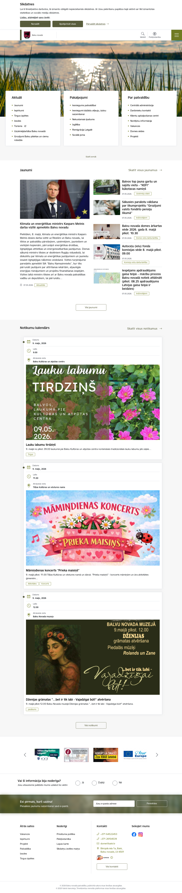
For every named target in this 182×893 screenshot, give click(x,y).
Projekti (24, 843)
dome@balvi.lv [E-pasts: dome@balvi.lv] (108, 843)
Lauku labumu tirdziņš (41, 444)
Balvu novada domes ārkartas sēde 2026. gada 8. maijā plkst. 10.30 (142, 229)
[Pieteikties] (152, 803)
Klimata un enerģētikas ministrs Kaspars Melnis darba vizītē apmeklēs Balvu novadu (52, 225)
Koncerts (45, 584)
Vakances (25, 834)
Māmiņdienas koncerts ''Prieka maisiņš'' (52, 570)
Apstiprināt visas (67, 23)
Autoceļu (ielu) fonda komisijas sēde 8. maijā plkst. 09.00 (142, 249)
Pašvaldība (25, 848)
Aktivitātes (32, 584)
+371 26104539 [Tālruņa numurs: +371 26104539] (109, 838)
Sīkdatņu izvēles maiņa (68, 848)
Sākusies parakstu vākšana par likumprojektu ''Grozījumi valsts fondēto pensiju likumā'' (141, 207)
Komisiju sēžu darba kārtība (135, 262)
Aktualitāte (40, 285)
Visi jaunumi (91, 307)
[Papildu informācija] (111, 857)
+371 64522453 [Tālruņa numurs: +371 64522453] (109, 834)
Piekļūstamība (64, 838)
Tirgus (30, 454)
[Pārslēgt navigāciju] (176, 35)
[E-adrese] (103, 857)
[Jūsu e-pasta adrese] (114, 803)
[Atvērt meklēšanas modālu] (143, 35)
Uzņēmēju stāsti (143, 193)
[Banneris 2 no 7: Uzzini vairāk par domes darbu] (76, 754)
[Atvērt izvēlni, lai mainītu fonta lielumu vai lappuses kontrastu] (154, 35)
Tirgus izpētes (27, 858)
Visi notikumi (91, 725)
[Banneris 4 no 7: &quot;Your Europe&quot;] (135, 754)
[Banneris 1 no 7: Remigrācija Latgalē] (47, 754)
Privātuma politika (66, 834)
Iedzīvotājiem (141, 218)
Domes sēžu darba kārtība (147, 238)
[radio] (79, 782)
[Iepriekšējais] (25, 755)
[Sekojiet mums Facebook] (134, 834)
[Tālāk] (157, 755)
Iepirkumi (25, 838)
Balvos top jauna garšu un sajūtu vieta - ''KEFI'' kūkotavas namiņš (139, 185)
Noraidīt (35, 23)
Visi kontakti (112, 866)
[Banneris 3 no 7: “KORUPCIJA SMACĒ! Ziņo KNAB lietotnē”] (105, 754)
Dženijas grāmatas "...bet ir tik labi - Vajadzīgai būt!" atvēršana (68, 699)
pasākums (32, 709)
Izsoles (23, 853)
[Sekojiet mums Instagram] (140, 834)
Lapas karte (63, 843)
